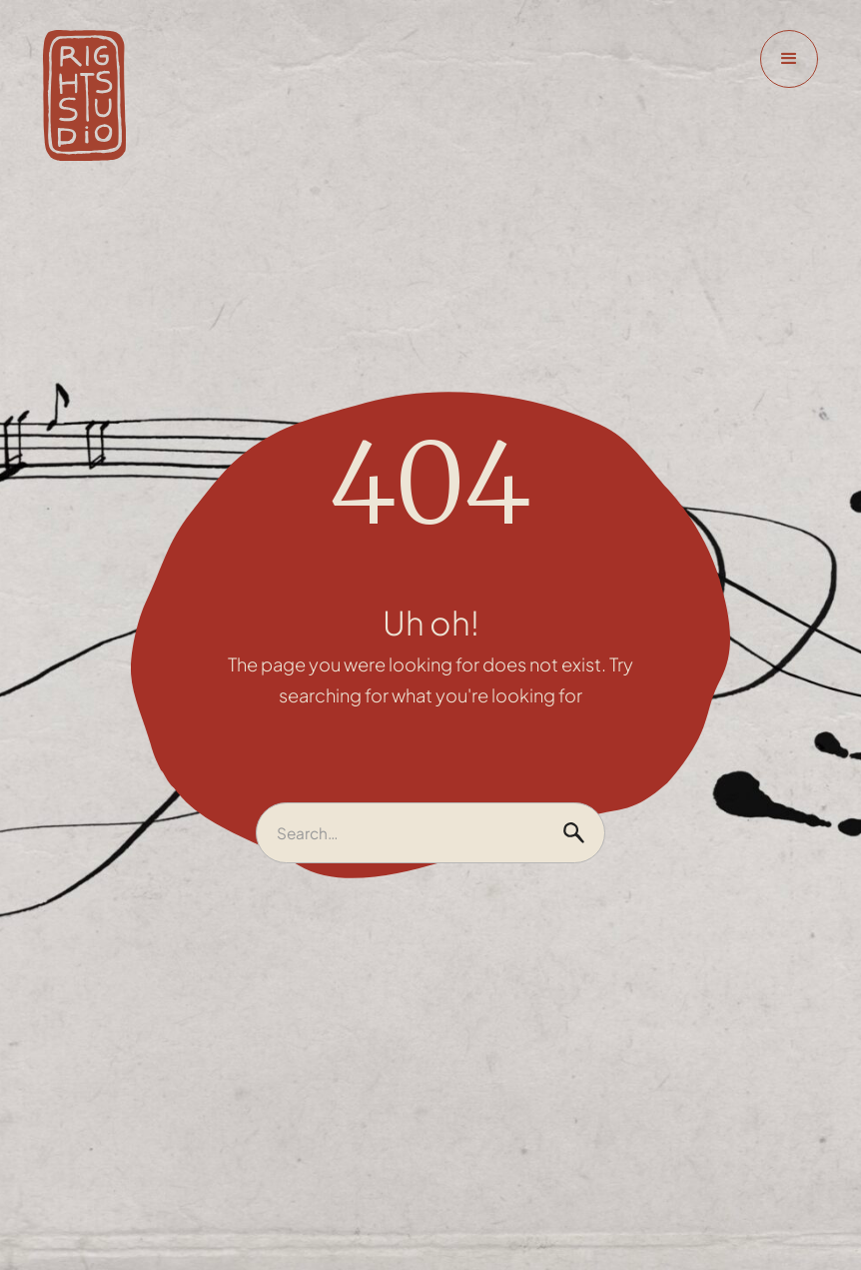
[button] (789, 59)
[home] (84, 96)
